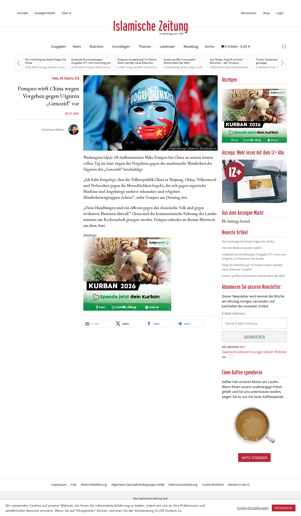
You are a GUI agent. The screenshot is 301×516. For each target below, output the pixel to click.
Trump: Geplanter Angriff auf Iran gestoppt (276, 61)
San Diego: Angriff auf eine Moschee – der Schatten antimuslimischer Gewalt (226, 63)
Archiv (209, 46)
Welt (122, 67)
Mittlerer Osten (267, 67)
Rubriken (96, 46)
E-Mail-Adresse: (233, 313)
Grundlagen (121, 46)
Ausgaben (58, 46)
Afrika (98, 67)
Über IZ (66, 13)
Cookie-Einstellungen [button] (252, 508)
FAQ (73, 485)
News (77, 46)
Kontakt (22, 13)
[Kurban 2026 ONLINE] (127, 310)
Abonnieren (248, 13)
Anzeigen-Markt (45, 13)
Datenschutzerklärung (182, 485)
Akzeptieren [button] (283, 508)
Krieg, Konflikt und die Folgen (57, 67)
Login (280, 13)
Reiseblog (191, 46)
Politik (90, 67)
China (55, 78)
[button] (97, 323)
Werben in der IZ (239, 485)
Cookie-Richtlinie (213, 485)
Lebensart (167, 46)
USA (77, 78)
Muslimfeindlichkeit (236, 67)
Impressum (58, 485)
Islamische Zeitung (150, 26)
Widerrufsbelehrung (94, 485)
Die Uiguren (66, 78)
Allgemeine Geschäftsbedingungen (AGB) (137, 485)
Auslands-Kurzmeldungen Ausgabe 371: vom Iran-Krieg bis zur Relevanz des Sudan (91, 63)
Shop (266, 13)
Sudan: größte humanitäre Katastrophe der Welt (180, 61)
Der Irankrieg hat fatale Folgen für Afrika (46, 61)
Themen (145, 46)
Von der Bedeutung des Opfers (242, 248)
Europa (107, 67)
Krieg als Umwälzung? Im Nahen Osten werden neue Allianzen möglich (137, 63)
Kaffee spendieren (254, 458)
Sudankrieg (172, 67)
